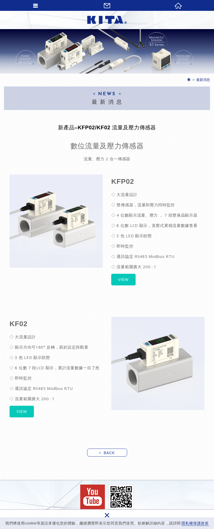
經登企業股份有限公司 (107, 19)
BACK (109, 453)
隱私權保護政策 (195, 523)
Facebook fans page (92, 497)
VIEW (123, 279)
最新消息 (203, 80)
